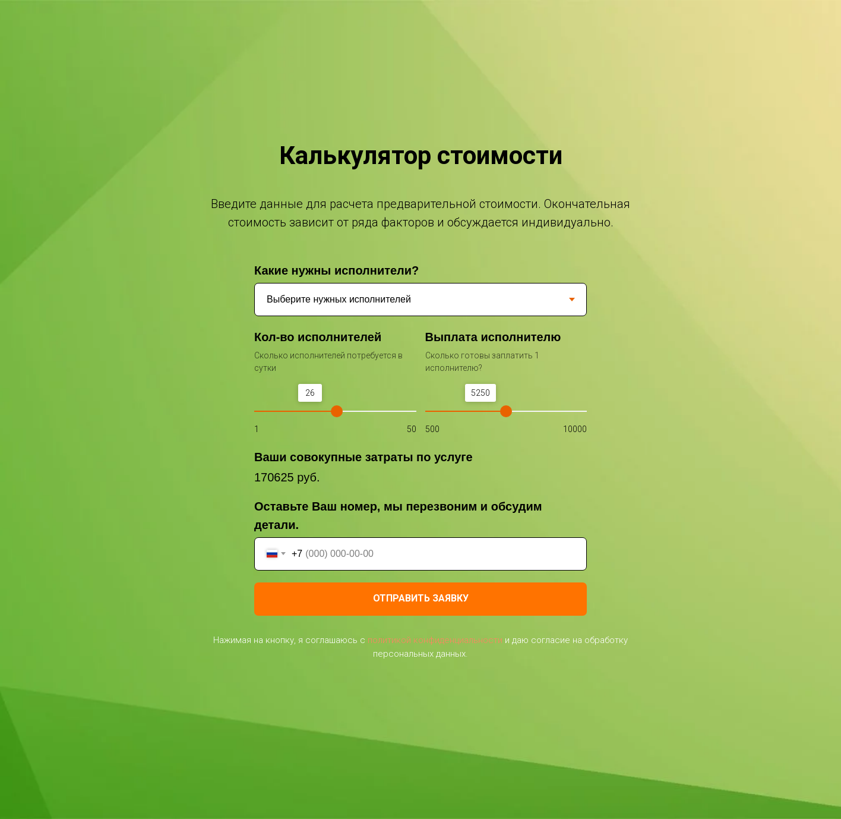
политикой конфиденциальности (435, 640)
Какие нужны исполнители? (336, 270)
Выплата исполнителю (493, 337)
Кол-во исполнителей (317, 337)
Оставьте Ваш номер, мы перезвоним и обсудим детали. (398, 515)
